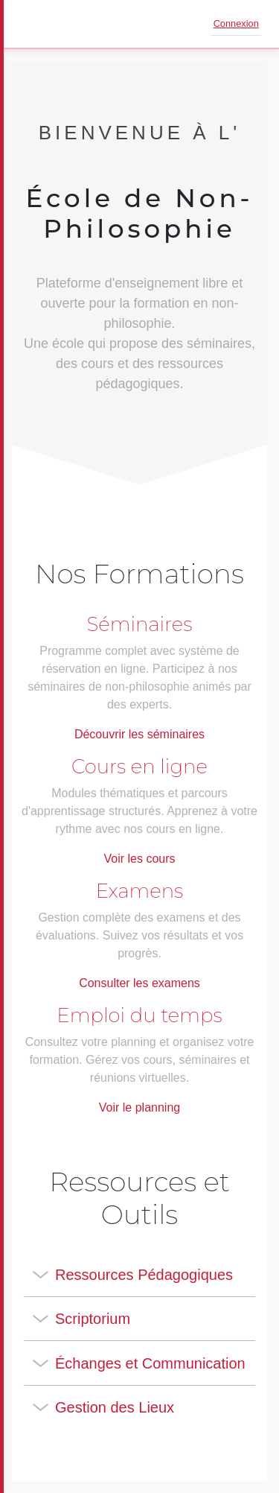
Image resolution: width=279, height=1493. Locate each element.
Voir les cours (139, 858)
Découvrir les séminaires (139, 734)
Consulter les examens (139, 983)
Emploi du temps (139, 1015)
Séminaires (140, 624)
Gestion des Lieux (114, 1407)
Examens (140, 891)
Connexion (236, 23)
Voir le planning (139, 1107)
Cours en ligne (139, 767)
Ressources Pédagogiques (144, 1275)
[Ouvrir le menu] (33, 24)
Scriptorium (92, 1318)
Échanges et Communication (150, 1363)
